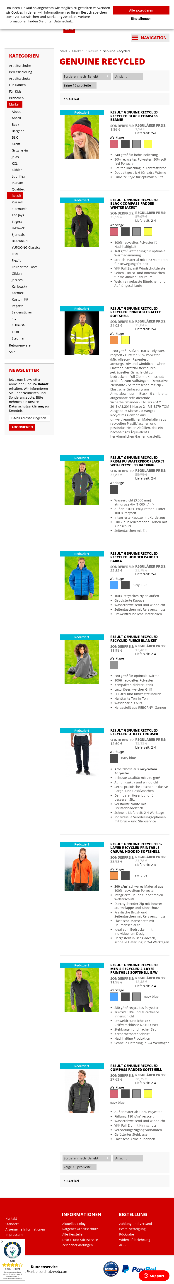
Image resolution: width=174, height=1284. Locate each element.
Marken (78, 51)
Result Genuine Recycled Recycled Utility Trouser (134, 732)
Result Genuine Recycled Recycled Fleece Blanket (134, 638)
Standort (12, 1224)
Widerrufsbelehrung (134, 1240)
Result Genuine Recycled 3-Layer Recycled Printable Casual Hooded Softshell (136, 848)
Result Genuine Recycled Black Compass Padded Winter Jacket (134, 204)
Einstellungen (141, 18)
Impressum (14, 1235)
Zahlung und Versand (135, 1224)
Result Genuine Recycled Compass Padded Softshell (136, 1067)
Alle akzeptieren (141, 10)
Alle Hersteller (73, 1234)
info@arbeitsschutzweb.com (44, 1271)
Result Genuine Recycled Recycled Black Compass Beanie (134, 116)
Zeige (68, 85)
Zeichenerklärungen (77, 1245)
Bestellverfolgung (132, 1229)
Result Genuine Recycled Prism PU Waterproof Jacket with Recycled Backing (137, 461)
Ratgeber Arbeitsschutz (80, 1229)
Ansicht (121, 76)
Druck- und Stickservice (80, 1240)
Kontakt (11, 1219)
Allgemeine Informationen (25, 1229)
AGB (122, 1245)
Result (93, 51)
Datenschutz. (64, 21)
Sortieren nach (75, 76)
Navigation (154, 37)
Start (63, 51)
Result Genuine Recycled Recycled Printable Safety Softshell (135, 312)
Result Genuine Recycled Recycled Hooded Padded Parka (134, 557)
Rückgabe (126, 1234)
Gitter (132, 76)
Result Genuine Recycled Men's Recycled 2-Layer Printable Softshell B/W (134, 969)
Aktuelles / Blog (74, 1224)
